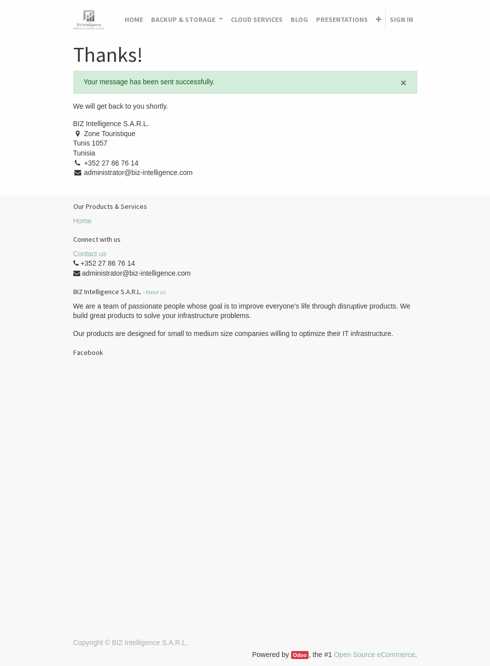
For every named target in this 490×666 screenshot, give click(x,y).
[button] (378, 20)
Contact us (90, 254)
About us (155, 292)
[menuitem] (134, 20)
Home (82, 221)
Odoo (300, 655)
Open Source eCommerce (374, 655)
